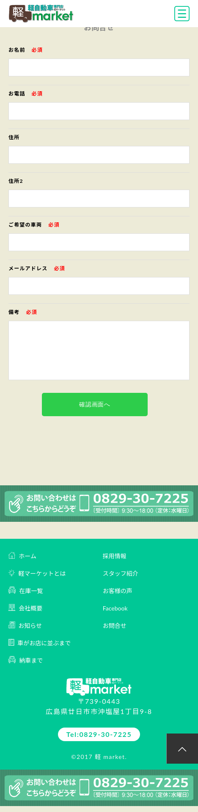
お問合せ (114, 625)
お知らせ (25, 625)
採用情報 (114, 556)
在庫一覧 (25, 590)
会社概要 (25, 608)
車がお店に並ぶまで (39, 642)
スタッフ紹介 (120, 573)
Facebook (115, 608)
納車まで (25, 660)
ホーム (22, 556)
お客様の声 (117, 590)
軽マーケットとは (37, 573)
